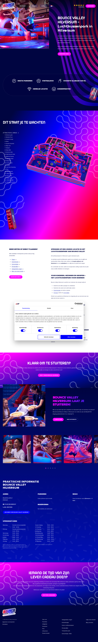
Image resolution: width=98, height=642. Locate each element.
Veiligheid (44, 624)
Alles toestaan (71, 337)
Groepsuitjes (15, 266)
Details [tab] (49, 308)
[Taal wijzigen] (52, 6)
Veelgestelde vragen (17, 269)
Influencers (45, 631)
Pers (43, 628)
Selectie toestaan (49, 337)
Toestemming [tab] (26, 308)
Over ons (44, 619)
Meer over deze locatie (17, 271)
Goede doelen (46, 633)
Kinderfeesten (15, 262)
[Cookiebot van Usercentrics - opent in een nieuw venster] (76, 304)
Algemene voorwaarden (8, 622)
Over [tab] (72, 308)
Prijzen (13, 259)
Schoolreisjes (15, 264)
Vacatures (44, 626)
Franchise (44, 621)
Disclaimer (5, 624)
